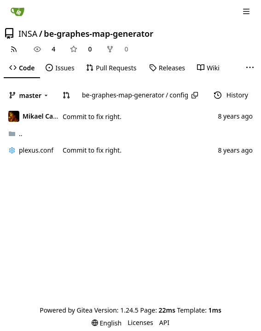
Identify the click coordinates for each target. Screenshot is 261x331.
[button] (66, 95)
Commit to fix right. (92, 116)
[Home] (17, 11)
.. (15, 133)
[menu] (107, 323)
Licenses (140, 322)
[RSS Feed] (14, 49)
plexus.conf (36, 150)
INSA (27, 33)
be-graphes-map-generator (98, 33)
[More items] (250, 68)
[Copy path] (194, 95)
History (231, 95)
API (164, 322)
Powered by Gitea (66, 310)
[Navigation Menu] (247, 11)
